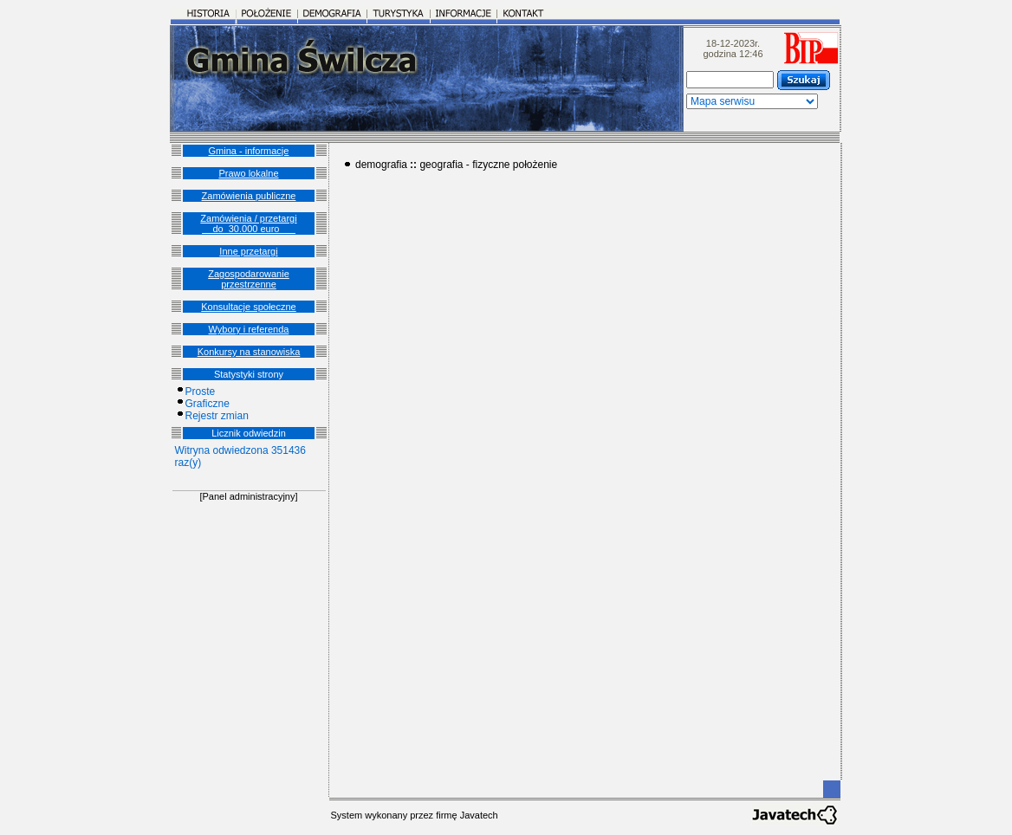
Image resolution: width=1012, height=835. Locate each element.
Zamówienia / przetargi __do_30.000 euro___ (248, 223)
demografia (381, 165)
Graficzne (207, 404)
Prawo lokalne (248, 173)
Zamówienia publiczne (249, 196)
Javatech (479, 815)
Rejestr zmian (217, 416)
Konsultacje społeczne (248, 306)
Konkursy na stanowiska (249, 351)
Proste (200, 391)
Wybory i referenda (249, 329)
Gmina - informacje (249, 151)
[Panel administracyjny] (248, 496)
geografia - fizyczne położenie (488, 165)
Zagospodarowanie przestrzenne (248, 279)
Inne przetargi (248, 251)
